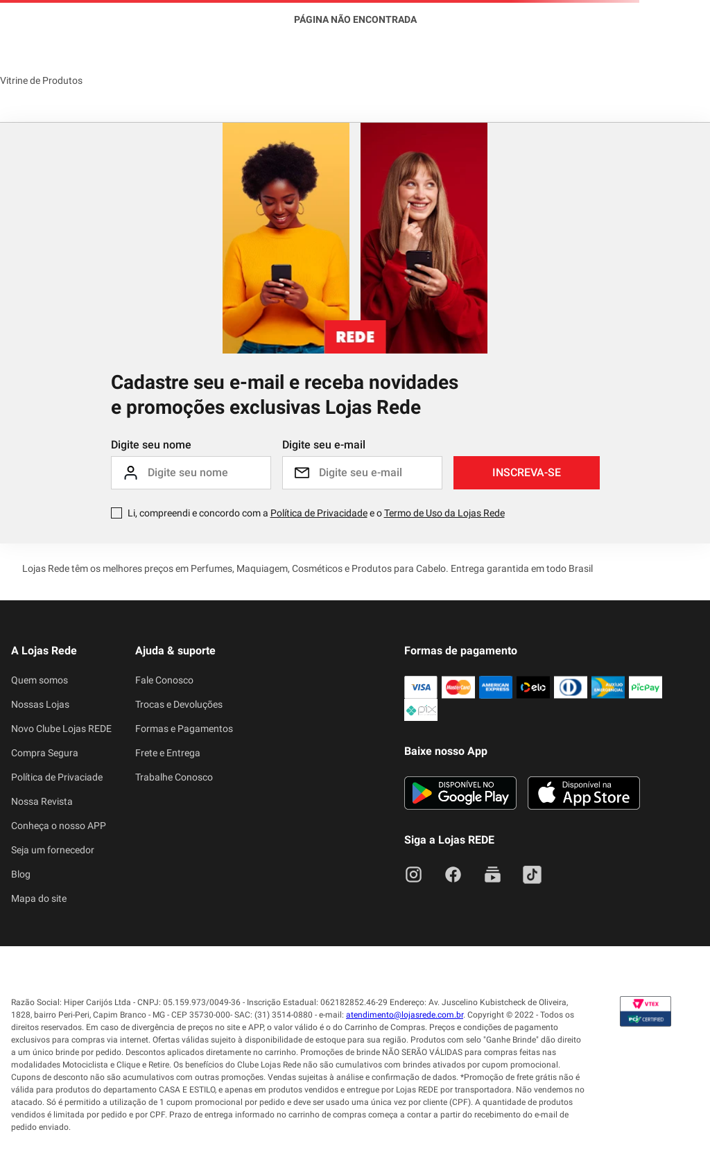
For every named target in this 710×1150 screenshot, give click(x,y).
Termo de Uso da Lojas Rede (444, 513)
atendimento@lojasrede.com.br (404, 1015)
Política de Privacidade (318, 513)
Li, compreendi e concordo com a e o (316, 513)
